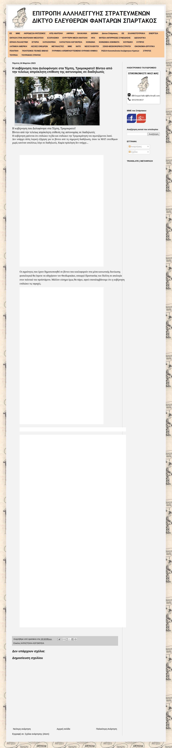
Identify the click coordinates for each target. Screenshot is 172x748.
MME (18, 33)
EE (10, 33)
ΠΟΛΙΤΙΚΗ (14, 51)
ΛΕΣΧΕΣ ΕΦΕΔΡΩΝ (39, 46)
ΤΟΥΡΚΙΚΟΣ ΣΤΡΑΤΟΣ (31, 55)
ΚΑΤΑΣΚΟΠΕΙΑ (49, 42)
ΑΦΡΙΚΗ (70, 33)
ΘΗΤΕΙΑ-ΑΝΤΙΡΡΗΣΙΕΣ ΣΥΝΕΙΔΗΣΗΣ (115, 38)
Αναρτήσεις (135, 146)
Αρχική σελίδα (63, 729)
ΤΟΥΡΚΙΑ (14, 55)
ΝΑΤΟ (78, 46)
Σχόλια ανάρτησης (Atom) (37, 734)
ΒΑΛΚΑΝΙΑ (82, 33)
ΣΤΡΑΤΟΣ (147, 51)
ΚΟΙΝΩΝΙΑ (90, 42)
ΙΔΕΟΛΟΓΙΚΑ (140, 38)
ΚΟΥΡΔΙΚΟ (128, 42)
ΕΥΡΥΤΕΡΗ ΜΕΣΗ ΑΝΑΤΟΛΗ (75, 38)
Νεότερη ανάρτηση (22, 729)
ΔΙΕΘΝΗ (94, 33)
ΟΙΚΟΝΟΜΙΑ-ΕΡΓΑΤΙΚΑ (145, 46)
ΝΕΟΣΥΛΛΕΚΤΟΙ (92, 46)
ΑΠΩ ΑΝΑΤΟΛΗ (56, 33)
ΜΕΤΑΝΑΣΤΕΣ (58, 46)
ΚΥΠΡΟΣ (140, 42)
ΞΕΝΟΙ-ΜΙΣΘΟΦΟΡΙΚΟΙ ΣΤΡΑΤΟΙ (117, 46)
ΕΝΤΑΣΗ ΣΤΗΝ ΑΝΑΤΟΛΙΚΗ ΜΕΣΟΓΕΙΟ (26, 38)
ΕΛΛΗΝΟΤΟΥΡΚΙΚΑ (136, 33)
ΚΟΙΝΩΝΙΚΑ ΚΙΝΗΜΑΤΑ (109, 42)
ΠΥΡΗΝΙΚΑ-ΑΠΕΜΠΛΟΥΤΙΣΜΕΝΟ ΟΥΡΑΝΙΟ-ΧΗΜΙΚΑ (75, 51)
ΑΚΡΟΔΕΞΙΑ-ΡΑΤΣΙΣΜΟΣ (34, 33)
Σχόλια (133, 152)
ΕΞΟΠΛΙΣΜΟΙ (53, 38)
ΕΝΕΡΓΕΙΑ (153, 33)
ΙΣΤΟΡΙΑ (35, 42)
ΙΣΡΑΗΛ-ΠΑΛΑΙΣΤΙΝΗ (19, 42)
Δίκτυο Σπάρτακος (110, 33)
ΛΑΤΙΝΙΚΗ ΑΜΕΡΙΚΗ (18, 46)
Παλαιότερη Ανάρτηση (106, 729)
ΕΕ (123, 33)
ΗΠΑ (93, 38)
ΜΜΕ (70, 46)
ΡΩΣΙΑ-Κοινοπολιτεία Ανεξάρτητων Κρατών (120, 51)
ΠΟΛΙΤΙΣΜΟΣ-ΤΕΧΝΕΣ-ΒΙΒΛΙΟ (35, 51)
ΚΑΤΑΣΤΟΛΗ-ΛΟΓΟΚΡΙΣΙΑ (70, 42)
